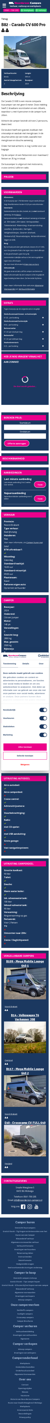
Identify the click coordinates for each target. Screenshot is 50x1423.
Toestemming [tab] (9, 663)
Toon (40, 484)
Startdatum (25, 422)
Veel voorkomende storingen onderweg (25, 1267)
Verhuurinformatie (27, 289)
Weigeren (25, 764)
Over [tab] (41, 663)
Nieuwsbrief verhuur (25, 1238)
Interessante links (25, 1410)
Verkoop (42, 10)
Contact (25, 1384)
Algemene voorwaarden (25, 1292)
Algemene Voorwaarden (25, 1374)
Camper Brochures (25, 1321)
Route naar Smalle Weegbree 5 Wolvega (25, 1403)
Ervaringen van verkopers (25, 1353)
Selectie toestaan (25, 756)
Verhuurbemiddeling (25, 1331)
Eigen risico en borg (32, 264)
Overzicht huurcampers (25, 1228)
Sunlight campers (25, 1314)
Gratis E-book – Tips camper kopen (25, 1281)
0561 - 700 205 (11, 10)
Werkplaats (29, 10)
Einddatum (25, 431)
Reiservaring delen (25, 1253)
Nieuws (25, 1392)
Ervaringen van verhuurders (25, 1335)
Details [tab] (25, 663)
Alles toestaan (25, 747)
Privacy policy (25, 1417)
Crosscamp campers (25, 1317)
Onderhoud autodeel (25, 1370)
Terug (4, 18)
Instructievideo (25, 1256)
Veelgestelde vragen (25, 1264)
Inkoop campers (25, 1299)
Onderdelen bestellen (25, 1367)
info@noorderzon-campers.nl (28, 1200)
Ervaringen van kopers (25, 1296)
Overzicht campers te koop (25, 1278)
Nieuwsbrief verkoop (25, 1289)
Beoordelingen (25, 1413)
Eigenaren (25, 1338)
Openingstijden (25, 1388)
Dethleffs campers (25, 1310)
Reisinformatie (25, 1260)
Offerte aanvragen (16, 443)
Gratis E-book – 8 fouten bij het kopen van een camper (25, 1285)
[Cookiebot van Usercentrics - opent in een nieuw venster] (38, 656)
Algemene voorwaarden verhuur (25, 1242)
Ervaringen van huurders (25, 1249)
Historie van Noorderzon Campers (25, 1399)
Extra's (18, 215)
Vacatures (25, 1395)
